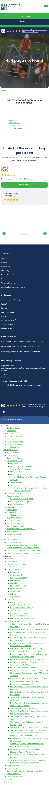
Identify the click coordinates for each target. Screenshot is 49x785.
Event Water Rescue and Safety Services (31, 488)
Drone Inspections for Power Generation (24, 550)
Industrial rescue (15, 128)
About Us (4, 259)
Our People (15, 610)
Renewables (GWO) (8, 320)
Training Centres (14, 569)
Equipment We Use (15, 493)
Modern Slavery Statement (11, 275)
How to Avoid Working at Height (23, 667)
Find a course (14, 123)
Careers (4, 263)
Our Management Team (17, 564)
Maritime (4, 316)
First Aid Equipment (18, 504)
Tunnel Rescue (16, 482)
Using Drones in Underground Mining (22, 545)
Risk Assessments (14, 531)
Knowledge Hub (13, 621)
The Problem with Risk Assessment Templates (29, 727)
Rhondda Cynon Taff (18, 586)
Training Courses (10, 425)
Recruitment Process (19, 616)
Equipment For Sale (15, 496)
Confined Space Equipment (21, 499)
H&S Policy (5, 271)
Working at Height (7, 328)
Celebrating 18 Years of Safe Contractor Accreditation (21, 352)
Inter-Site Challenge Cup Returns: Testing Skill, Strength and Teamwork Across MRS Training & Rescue (29, 673)
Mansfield (14, 583)
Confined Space (13, 428)
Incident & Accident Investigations (21, 529)
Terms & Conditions (8, 283)
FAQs (9, 779)
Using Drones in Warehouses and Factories (24, 553)
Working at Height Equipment (22, 501)
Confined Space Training (10, 300)
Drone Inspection (10, 539)
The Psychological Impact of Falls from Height (29, 730)
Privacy (4, 279)
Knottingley (15, 580)
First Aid (4, 308)
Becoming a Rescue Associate (22, 618)
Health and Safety (8, 312)
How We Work (13, 455)
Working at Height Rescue (21, 466)
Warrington (15, 597)
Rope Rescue (15, 463)
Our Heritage (12, 567)
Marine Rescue (16, 471)
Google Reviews (13, 765)
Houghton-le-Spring (18, 578)
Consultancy (14, 125)
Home (3, 91)
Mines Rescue (16, 474)
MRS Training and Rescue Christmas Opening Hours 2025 (22, 341)
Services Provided (14, 461)
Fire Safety (5, 304)
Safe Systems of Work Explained (23, 708)
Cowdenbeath (16, 575)
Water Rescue (16, 485)
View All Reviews (24, 184)
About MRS (13, 120)
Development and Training (21, 607)
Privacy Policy (12, 768)
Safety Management (15, 526)
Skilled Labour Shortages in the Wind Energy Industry (20, 346)
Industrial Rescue (10, 450)
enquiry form (20, 377)
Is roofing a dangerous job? (21, 684)
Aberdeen (14, 572)
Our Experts (12, 561)
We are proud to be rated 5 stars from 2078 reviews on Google (34, 31)
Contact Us (5, 267)
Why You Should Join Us (20, 605)
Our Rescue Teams (15, 458)
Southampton (16, 588)
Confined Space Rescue (20, 469)
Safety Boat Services (22, 490)
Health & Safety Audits (16, 523)
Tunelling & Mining (8, 324)
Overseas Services (14, 534)
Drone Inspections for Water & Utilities (23, 548)
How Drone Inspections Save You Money (27, 659)
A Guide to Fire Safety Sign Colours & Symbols (29, 629)
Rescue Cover (12, 452)
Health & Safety (13, 520)
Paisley (13, 594)
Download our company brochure (13, 287)
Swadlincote (15, 591)
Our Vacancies (16, 602)
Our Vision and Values (19, 613)
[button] (21, 234)
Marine (10, 537)
